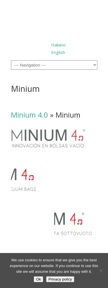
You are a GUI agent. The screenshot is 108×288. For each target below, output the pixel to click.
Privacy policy (60, 279)
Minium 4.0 (29, 115)
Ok (38, 279)
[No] (101, 270)
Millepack (54, 19)
